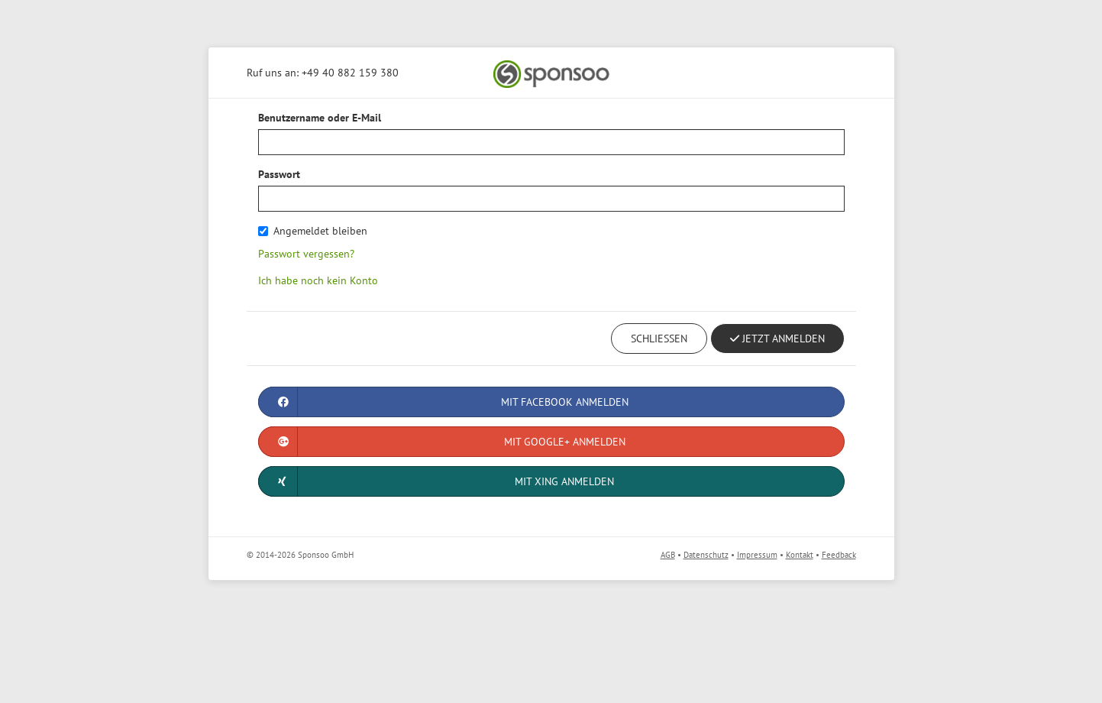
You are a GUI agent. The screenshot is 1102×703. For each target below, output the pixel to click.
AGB (668, 554)
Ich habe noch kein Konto (318, 280)
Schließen (659, 338)
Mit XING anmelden (436, 481)
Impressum (757, 554)
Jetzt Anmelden (777, 338)
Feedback (839, 554)
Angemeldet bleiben (312, 231)
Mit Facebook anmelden (443, 402)
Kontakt (799, 554)
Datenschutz (706, 554)
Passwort (279, 174)
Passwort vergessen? (306, 254)
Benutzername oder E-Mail (319, 118)
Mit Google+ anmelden (441, 441)
